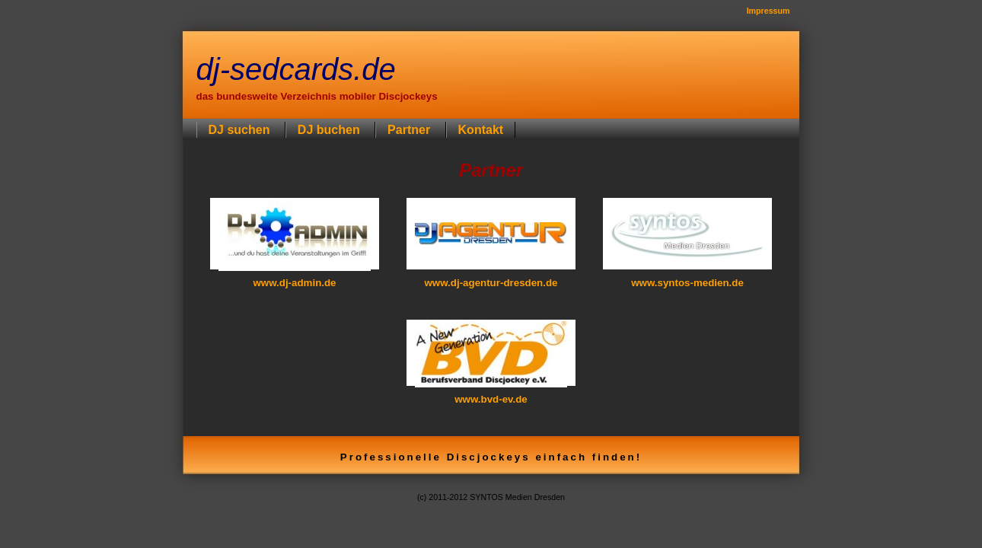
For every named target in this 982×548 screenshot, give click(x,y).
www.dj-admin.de (294, 282)
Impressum (768, 10)
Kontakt (481, 129)
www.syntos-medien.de (687, 282)
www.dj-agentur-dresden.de (490, 282)
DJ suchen (241, 129)
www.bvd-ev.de (491, 399)
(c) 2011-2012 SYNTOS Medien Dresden (491, 497)
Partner (410, 129)
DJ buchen (330, 129)
